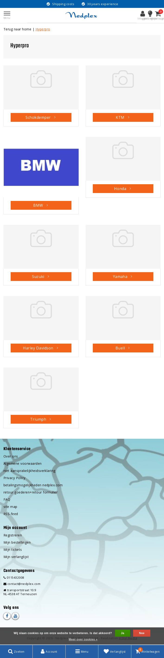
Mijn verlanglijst (16, 557)
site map (10, 506)
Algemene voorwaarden (22, 463)
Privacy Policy (14, 478)
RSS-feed (10, 514)
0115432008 (13, 578)
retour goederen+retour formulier (30, 492)
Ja (122, 633)
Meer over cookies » (83, 639)
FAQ (6, 499)
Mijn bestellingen (17, 542)
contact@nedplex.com (21, 584)
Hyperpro (42, 29)
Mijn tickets (12, 549)
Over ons (10, 456)
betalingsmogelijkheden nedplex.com (33, 485)
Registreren (12, 535)
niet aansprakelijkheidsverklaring (29, 470)
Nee (141, 633)
